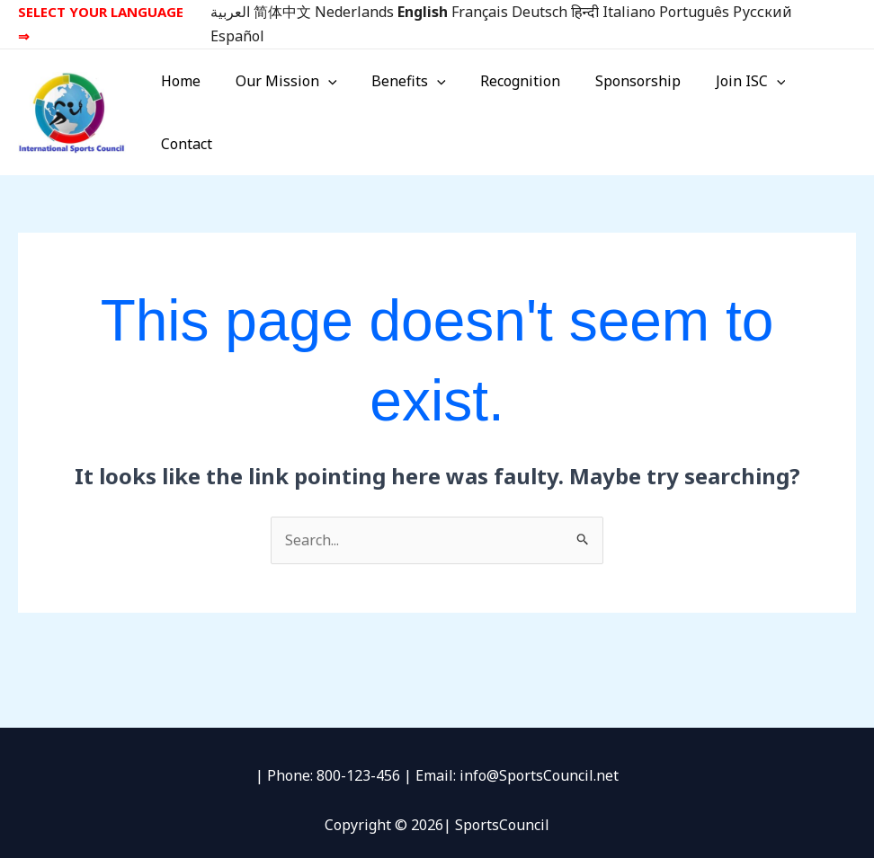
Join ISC (726, 105)
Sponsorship (620, 105)
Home (187, 105)
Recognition (508, 105)
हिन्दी (585, 12)
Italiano (629, 12)
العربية (230, 12)
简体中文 (282, 12)
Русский (762, 12)
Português (694, 12)
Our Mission (286, 105)
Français (479, 12)
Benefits (403, 105)
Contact (816, 105)
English (422, 12)
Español (237, 36)
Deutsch (539, 12)
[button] (328, 105)
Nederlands (354, 12)
